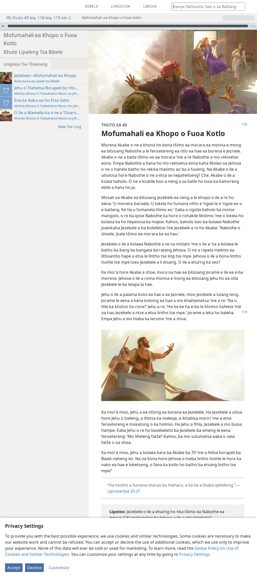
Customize (59, 567)
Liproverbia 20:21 (123, 491)
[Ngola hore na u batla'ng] (206, 6)
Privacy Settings (194, 554)
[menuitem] (7, 6)
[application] (128, 26)
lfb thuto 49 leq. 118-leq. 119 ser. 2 (36, 17)
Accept (13, 567)
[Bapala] (3, 26)
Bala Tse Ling (72, 126)
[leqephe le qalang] (7, 6)
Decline (34, 567)
